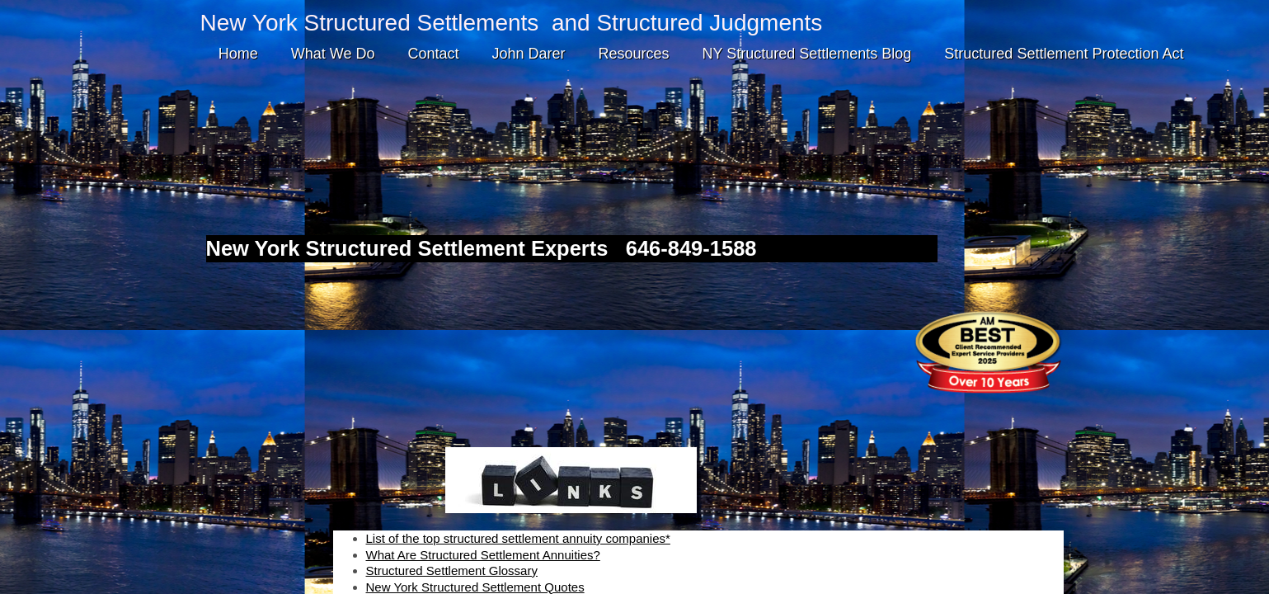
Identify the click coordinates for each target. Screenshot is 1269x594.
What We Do (333, 53)
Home (238, 53)
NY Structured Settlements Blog (807, 53)
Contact (432, 53)
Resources (634, 53)
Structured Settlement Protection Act (1063, 53)
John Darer (528, 53)
